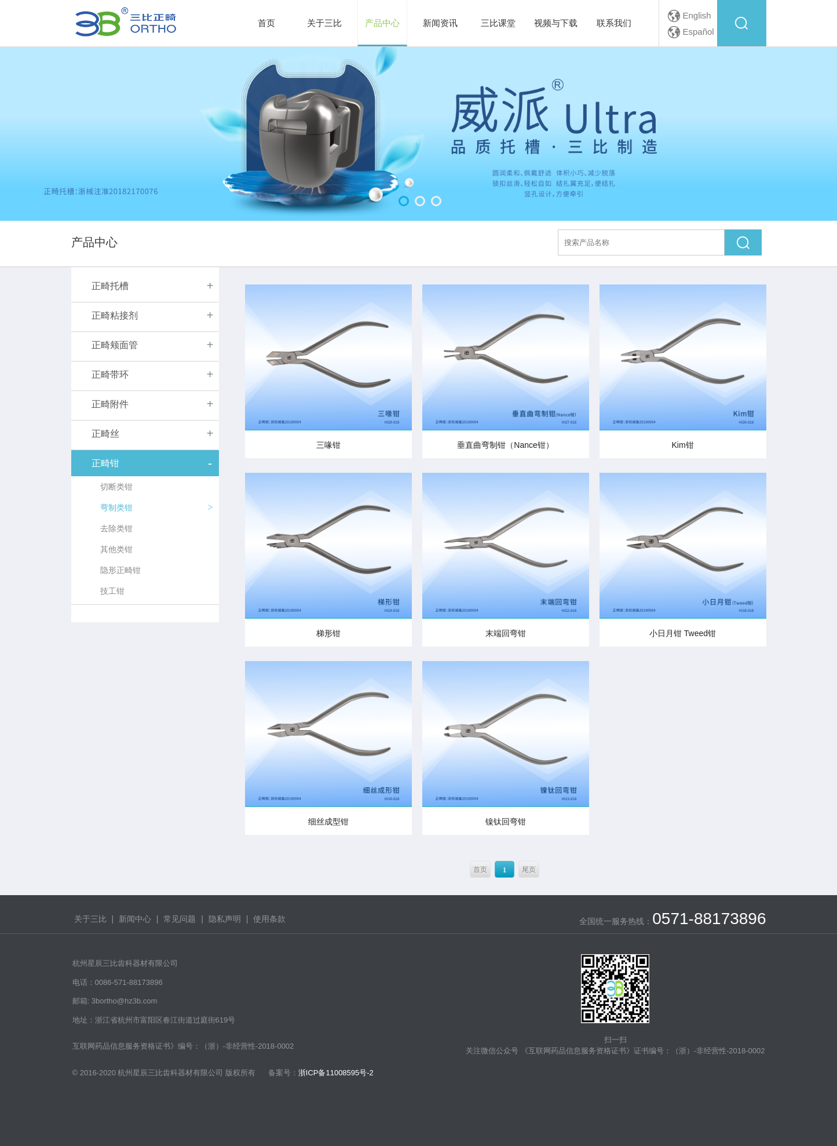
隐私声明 (225, 919)
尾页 (529, 870)
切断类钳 (116, 486)
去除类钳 (116, 528)
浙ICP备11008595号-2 (336, 1072)
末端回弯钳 (505, 633)
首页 (480, 870)
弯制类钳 (116, 507)
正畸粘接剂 (115, 315)
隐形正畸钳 (120, 570)
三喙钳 (328, 445)
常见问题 (179, 919)
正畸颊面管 (115, 345)
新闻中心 (135, 919)
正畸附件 (110, 404)
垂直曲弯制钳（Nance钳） (505, 445)
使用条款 (269, 919)
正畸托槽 (110, 286)
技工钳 (112, 591)
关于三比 (90, 919)
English (697, 15)
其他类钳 (116, 549)
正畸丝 (105, 434)
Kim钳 (682, 445)
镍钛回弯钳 (505, 821)
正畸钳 (105, 463)
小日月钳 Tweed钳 (682, 633)
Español (698, 32)
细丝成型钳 (328, 821)
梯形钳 (328, 633)
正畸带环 (110, 374)
